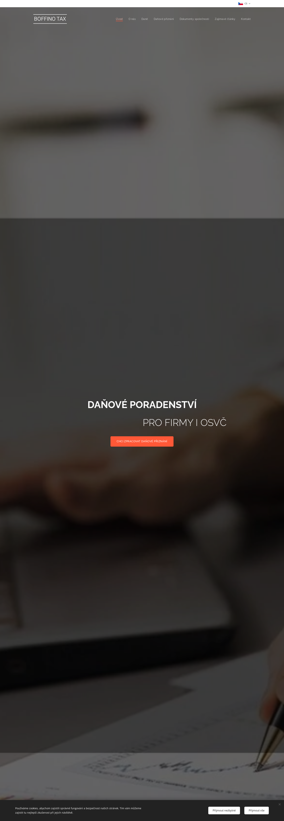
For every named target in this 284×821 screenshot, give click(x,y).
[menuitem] (116, 19)
